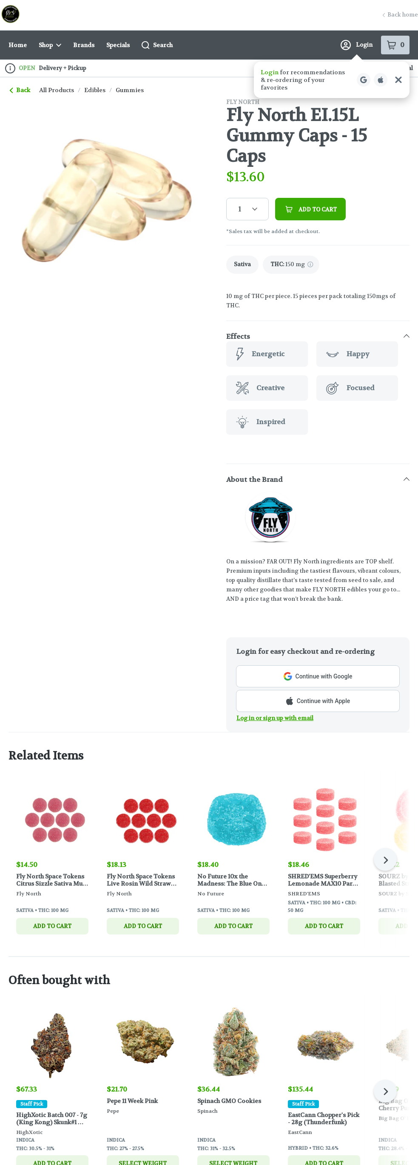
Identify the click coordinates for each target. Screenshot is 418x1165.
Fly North (242, 102)
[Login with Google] (363, 80)
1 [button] (239, 209)
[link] (242, 265)
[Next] (385, 859)
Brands (83, 45)
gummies (130, 90)
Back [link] (20, 90)
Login (357, 45)
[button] (331, 80)
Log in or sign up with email (274, 718)
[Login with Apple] (380, 80)
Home (18, 45)
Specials (118, 45)
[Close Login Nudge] (398, 80)
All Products (56, 90)
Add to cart (52, 925)
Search (157, 45)
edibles (94, 90)
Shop (50, 45)
